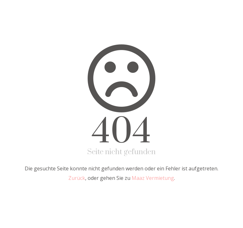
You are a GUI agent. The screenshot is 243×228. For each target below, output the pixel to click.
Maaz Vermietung (153, 177)
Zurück (76, 177)
